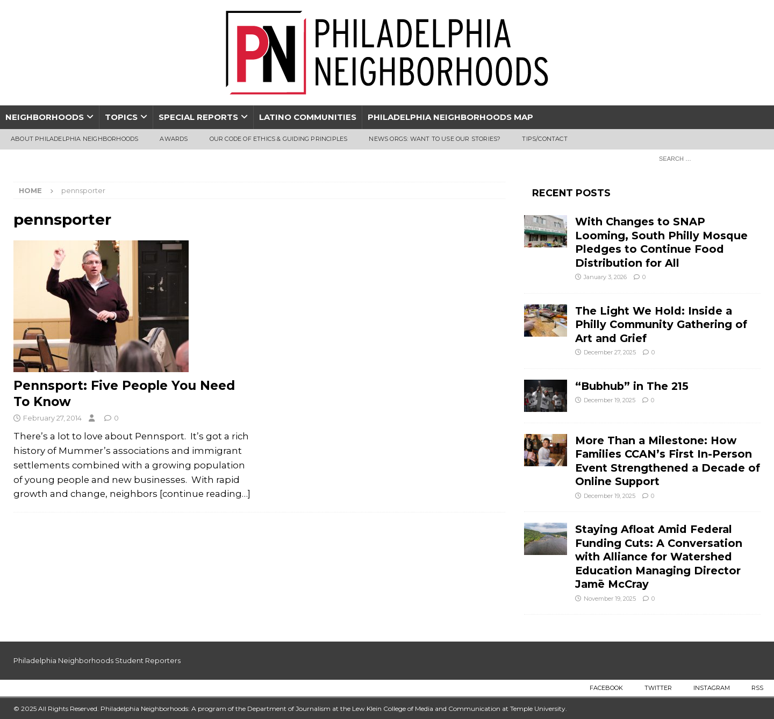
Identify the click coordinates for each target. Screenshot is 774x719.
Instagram (711, 688)
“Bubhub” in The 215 (632, 386)
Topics (121, 117)
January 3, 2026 (605, 277)
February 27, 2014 (52, 418)
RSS (757, 688)
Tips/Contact (544, 139)
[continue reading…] (205, 493)
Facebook (606, 688)
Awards (174, 139)
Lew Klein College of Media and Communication (426, 708)
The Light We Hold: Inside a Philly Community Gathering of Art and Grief (661, 324)
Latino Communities (307, 117)
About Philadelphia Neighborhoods (74, 139)
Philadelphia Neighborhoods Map (450, 117)
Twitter (658, 688)
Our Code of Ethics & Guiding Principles (279, 139)
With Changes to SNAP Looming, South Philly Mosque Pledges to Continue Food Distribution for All (661, 242)
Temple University (537, 708)
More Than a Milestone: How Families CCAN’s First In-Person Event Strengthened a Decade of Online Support (667, 461)
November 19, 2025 (610, 598)
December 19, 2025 (609, 400)
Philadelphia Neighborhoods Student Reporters (97, 660)
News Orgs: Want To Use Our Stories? (434, 139)
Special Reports (198, 117)
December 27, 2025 (610, 352)
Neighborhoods (44, 117)
